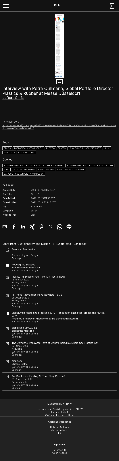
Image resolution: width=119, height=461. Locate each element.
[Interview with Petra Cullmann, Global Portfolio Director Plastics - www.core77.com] (59, 46)
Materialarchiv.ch (59, 430)
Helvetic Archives (59, 427)
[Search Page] (59, 5)
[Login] (111, 8)
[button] (6, 6)
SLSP (59, 432)
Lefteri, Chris (13, 98)
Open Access (59, 452)
